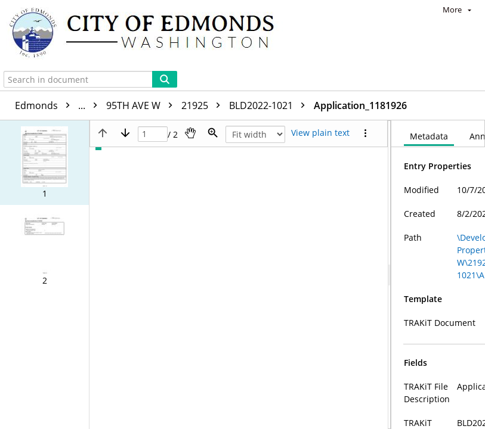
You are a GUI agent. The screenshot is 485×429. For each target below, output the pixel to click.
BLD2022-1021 (270, 105)
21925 (203, 105)
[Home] (147, 34)
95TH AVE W (142, 105)
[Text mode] (320, 133)
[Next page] (125, 133)
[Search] (164, 79)
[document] (438, 274)
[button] (44, 162)
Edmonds (59, 105)
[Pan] (190, 133)
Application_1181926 (360, 105)
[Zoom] (213, 133)
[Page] (153, 134)
